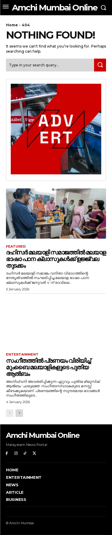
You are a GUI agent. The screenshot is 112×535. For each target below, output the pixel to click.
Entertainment (22, 354)
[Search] (100, 65)
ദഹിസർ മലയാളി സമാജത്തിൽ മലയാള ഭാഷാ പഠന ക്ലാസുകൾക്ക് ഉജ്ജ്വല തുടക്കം (55, 259)
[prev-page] (9, 413)
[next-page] (19, 413)
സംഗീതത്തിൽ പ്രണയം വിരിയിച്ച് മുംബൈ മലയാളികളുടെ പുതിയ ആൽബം (48, 367)
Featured (16, 247)
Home (12, 25)
